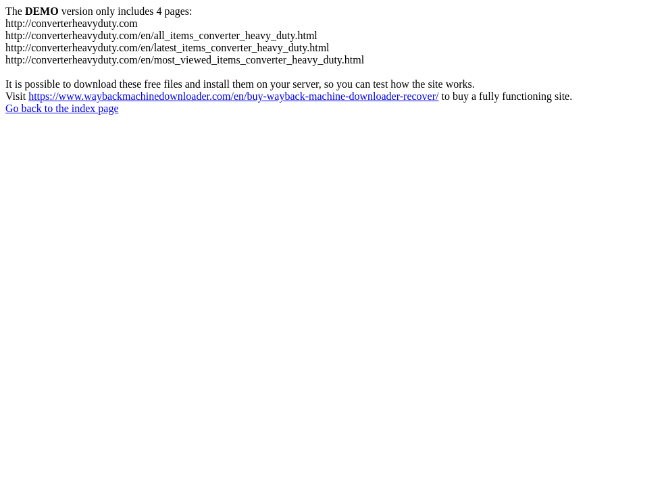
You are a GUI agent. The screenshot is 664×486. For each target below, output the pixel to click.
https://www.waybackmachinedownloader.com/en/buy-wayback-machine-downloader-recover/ (233, 96)
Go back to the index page (62, 108)
